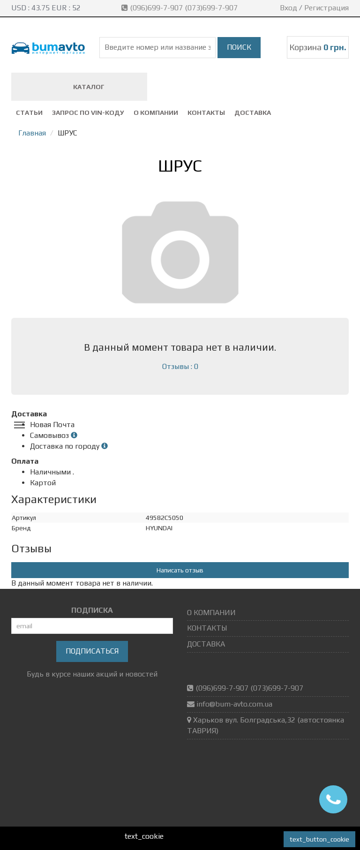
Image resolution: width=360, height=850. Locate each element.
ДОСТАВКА (252, 112)
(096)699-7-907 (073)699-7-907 (180, 7)
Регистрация (326, 7)
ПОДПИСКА (92, 610)
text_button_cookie (319, 839)
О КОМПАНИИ (156, 112)
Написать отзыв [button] (180, 570)
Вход (288, 7)
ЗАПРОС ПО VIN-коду (88, 112)
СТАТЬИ (29, 112)
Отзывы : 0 (180, 366)
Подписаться (92, 651)
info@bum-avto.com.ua (234, 704)
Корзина (317, 47)
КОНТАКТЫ (206, 112)
